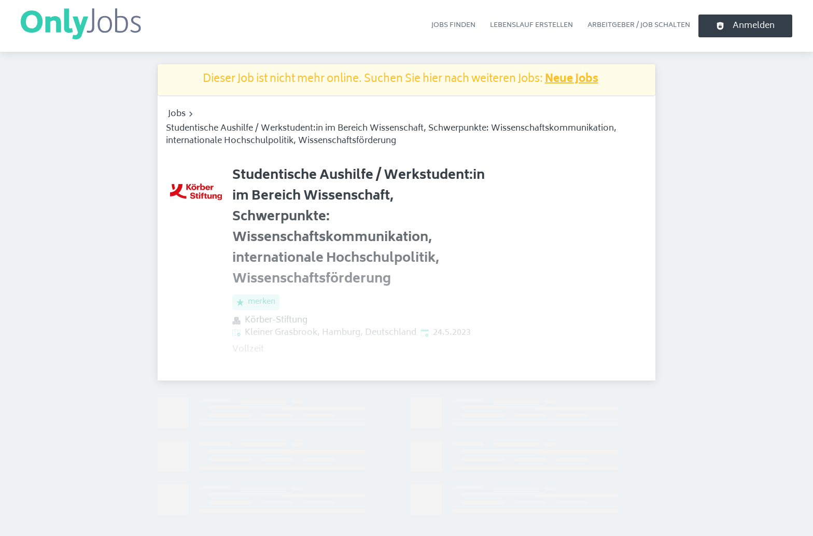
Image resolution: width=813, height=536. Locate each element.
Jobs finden (453, 25)
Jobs (177, 114)
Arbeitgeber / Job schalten (638, 25)
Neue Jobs (571, 79)
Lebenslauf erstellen (531, 25)
